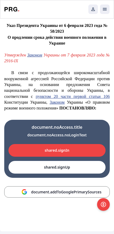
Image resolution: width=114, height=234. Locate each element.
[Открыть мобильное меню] (105, 9)
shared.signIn (57, 150)
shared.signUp (57, 167)
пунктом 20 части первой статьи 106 (73, 96)
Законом (34, 55)
